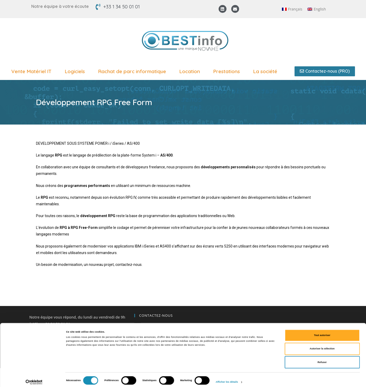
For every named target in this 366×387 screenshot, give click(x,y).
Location (191, 71)
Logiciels (76, 71)
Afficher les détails (227, 378)
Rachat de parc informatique (133, 71)
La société (266, 71)
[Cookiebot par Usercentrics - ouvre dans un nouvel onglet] (34, 378)
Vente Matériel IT (32, 71)
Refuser (322, 358)
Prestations (228, 71)
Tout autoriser (322, 331)
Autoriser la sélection (322, 345)
